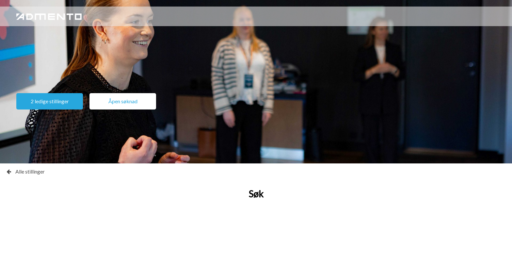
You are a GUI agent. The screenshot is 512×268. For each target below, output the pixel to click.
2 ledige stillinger (50, 101)
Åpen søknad (122, 101)
